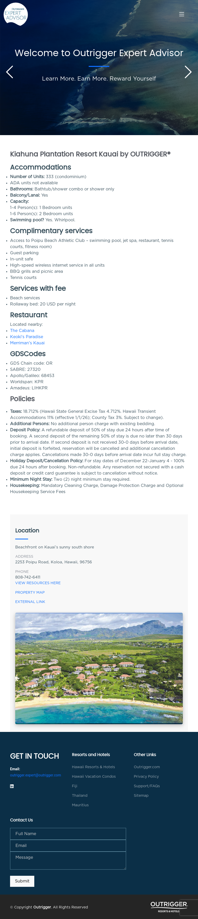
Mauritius (80, 805)
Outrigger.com (147, 767)
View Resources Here (38, 583)
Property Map (30, 592)
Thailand (79, 796)
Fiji (74, 786)
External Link (30, 602)
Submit (22, 881)
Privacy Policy (146, 776)
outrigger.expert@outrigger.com (35, 775)
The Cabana (22, 331)
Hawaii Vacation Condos (94, 776)
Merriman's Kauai (27, 343)
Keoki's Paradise (26, 337)
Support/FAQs (147, 786)
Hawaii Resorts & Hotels (93, 767)
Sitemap (141, 796)
